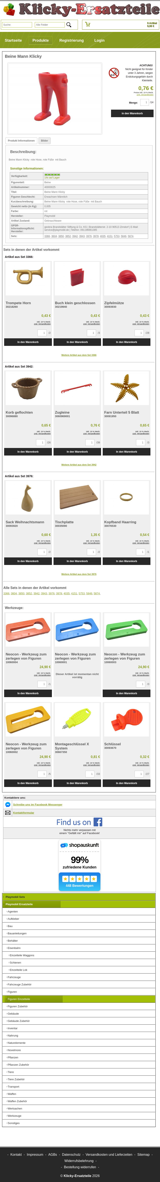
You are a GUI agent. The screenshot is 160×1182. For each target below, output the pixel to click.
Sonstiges (14, 1123)
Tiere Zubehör (16, 1079)
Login (99, 40)
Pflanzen (13, 1057)
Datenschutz (71, 1154)
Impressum (35, 1154)
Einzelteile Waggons (22, 955)
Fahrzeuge (14, 977)
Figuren (12, 991)
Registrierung (71, 40)
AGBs (52, 1154)
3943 (82, 236)
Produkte (40, 40)
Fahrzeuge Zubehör (19, 984)
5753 (117, 236)
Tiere (11, 1072)
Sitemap (143, 1154)
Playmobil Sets (15, 896)
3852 (68, 236)
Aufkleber (13, 918)
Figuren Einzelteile (19, 999)
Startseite (13, 40)
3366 (47, 236)
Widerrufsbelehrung (79, 1161)
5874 (131, 236)
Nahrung (13, 1035)
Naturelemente (16, 1042)
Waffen (12, 1093)
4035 (103, 236)
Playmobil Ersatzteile (19, 904)
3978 (96, 236)
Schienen (15, 962)
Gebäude (13, 1013)
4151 (109, 236)
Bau (10, 926)
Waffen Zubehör (17, 1101)
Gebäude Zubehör (19, 1021)
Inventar (13, 1028)
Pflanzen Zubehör (18, 1064)
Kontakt (16, 1154)
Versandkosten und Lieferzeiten (109, 1154)
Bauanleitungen (17, 933)
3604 (54, 236)
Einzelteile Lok (18, 969)
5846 (123, 236)
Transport (13, 1086)
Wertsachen (15, 1108)
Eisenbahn (14, 948)
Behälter (13, 940)
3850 (61, 236)
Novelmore (14, 1050)
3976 (89, 236)
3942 (75, 236)
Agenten (13, 911)
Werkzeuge (14, 1115)
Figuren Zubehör (18, 1006)
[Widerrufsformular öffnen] (80, 1167)
